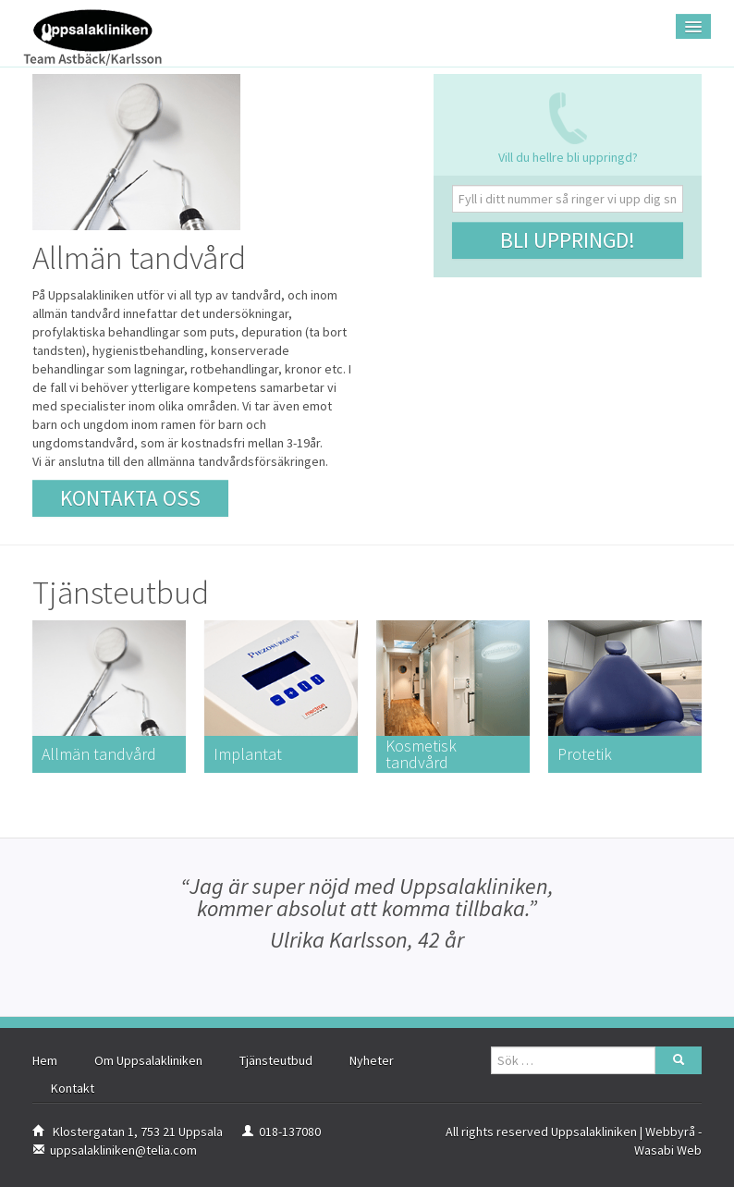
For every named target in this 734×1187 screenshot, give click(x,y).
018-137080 (290, 1131)
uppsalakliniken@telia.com (123, 1150)
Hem (44, 1060)
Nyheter (371, 1060)
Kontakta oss (130, 497)
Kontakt (72, 1088)
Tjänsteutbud (275, 1060)
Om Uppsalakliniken (148, 1060)
